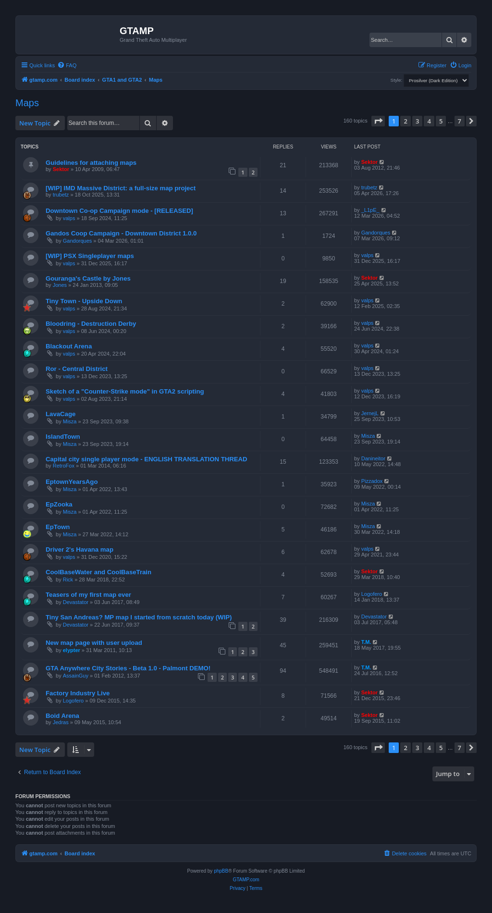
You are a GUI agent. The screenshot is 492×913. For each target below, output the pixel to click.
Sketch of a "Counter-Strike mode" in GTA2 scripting (125, 391)
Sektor (61, 169)
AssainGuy (75, 676)
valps (69, 218)
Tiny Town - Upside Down (84, 301)
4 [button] (428, 121)
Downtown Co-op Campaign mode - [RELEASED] (119, 210)
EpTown (58, 527)
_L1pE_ (370, 210)
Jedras (61, 722)
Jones (60, 285)
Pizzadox (372, 481)
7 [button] (459, 121)
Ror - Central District (77, 368)
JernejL (370, 413)
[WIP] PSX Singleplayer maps (90, 255)
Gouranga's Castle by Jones (88, 278)
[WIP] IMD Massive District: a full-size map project (121, 188)
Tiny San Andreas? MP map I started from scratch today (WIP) (139, 617)
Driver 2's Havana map (79, 549)
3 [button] (417, 121)
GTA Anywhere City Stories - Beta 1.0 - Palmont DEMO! (128, 668)
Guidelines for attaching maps (91, 162)
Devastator (75, 602)
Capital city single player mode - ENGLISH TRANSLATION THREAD (146, 459)
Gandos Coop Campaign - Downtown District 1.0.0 (121, 233)
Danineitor (373, 458)
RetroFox (63, 466)
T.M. (366, 642)
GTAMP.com (246, 879)
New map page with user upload (94, 642)
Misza (70, 421)
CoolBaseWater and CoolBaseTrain (98, 572)
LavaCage (60, 414)
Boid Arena (62, 715)
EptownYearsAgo (72, 481)
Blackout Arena (69, 346)
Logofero (371, 594)
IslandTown (63, 436)
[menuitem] (66, 65)
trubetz (61, 194)
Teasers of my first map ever (88, 594)
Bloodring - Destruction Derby (91, 323)
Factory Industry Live (78, 693)
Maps (27, 103)
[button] (378, 121)
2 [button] (405, 121)
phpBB (221, 871)
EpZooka (59, 504)
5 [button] (441, 121)
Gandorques (77, 241)
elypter (71, 650)
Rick (68, 579)
